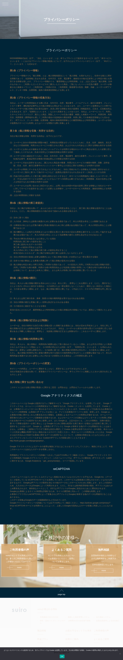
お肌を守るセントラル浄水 (78, 630)
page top (61, 594)
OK (62, 656)
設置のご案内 (71, 639)
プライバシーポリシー (61, 653)
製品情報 (41, 630)
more (19, 567)
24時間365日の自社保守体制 (79, 621)
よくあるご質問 (101, 639)
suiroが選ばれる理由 (47, 609)
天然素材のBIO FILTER (49, 617)
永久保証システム (103, 617)
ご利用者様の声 (101, 630)
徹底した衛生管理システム (78, 617)
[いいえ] (120, 653)
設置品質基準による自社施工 (108, 621)
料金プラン (42, 639)
